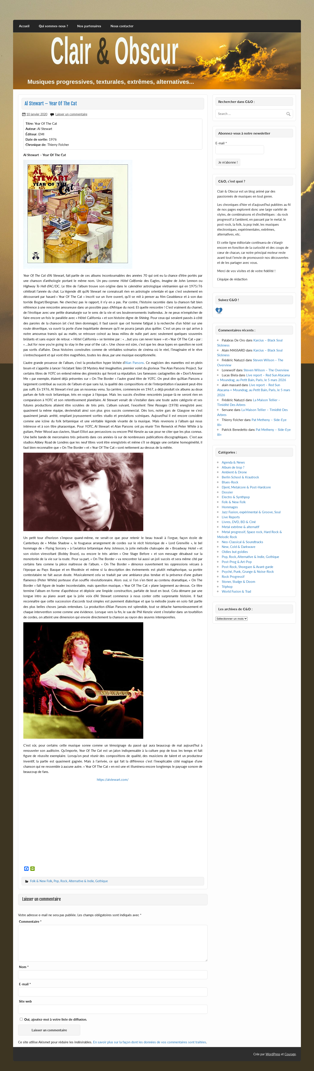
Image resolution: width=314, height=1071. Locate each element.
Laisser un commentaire (71, 114)
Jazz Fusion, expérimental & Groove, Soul (251, 512)
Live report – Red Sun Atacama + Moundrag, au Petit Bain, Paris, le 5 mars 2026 (253, 390)
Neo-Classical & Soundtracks (242, 542)
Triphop (227, 586)
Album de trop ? (233, 467)
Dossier (227, 492)
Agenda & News (233, 462)
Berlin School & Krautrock (240, 477)
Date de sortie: (37, 139)
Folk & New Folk (41, 881)
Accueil (24, 26)
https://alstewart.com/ (113, 779)
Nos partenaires (89, 26)
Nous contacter (122, 26)
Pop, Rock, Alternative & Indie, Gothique (81, 881)
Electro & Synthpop (236, 497)
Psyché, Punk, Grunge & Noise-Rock (248, 571)
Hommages (230, 507)
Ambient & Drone (234, 472)
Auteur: (31, 129)
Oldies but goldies (235, 552)
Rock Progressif (233, 576)
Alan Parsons (134, 363)
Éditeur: (31, 134)
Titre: (30, 123)
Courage (290, 1054)
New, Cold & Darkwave (238, 547)
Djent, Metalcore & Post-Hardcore (246, 487)
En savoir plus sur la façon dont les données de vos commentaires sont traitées (149, 1042)
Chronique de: (36, 145)
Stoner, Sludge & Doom (238, 581)
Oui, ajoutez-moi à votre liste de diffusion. (53, 1019)
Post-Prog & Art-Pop (237, 562)
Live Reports (231, 517)
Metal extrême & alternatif (240, 527)
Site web (25, 1001)
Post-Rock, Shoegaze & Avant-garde (247, 567)
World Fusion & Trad (236, 591)
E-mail (25, 984)
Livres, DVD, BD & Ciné (239, 522)
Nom (24, 967)
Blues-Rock (230, 482)
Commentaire (30, 921)
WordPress (273, 1054)
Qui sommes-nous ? (53, 26)
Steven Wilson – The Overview (266, 370)
